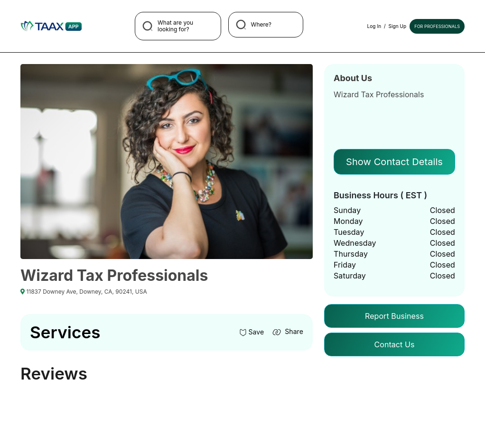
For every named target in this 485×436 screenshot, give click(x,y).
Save (251, 332)
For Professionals (437, 26)
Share (287, 331)
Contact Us (394, 344)
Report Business (394, 316)
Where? (253, 24)
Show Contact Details (394, 161)
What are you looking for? (167, 26)
